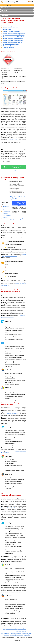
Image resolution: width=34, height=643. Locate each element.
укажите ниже (13, 139)
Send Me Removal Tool (13, 167)
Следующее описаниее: (14, 629)
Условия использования (26, 633)
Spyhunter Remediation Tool (13, 413)
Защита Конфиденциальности (16, 635)
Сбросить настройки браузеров (10, 44)
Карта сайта (27, 635)
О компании (4, 15)
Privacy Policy (14, 170)
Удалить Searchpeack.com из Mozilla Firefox (13, 35)
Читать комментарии (8, 47)
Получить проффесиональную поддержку (13, 45)
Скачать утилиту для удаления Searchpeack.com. (14, 219)
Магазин (13, 633)
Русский (30, 1)
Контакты (6, 635)
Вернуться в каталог (21, 631)
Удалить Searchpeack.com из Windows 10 (13, 38)
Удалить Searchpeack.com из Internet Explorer (14, 36)
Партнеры (4, 10)
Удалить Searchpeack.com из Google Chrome (14, 33)
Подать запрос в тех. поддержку (17, 197)
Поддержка (18, 633)
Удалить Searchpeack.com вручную (11, 31)
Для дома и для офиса (7, 5)
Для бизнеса (4, 7)
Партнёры (7, 633)
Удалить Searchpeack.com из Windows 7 (12, 42)
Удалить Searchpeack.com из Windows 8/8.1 (13, 40)
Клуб (2, 13)
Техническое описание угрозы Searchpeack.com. (7, 208)
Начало (3, 633)
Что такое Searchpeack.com (9, 26)
